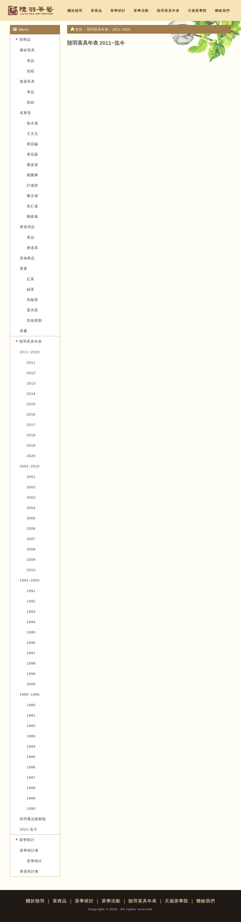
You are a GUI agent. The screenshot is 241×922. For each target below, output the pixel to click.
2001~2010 (30, 466)
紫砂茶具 (27, 50)
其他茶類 (34, 320)
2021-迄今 (28, 829)
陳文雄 (32, 196)
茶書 (23, 331)
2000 (31, 684)
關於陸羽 (75, 10)
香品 (30, 237)
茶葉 (23, 268)
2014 (31, 394)
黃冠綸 (32, 144)
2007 (31, 539)
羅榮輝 (32, 175)
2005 (31, 518)
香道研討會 (29, 871)
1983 (31, 736)
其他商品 (27, 258)
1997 (31, 653)
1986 (31, 767)
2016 (31, 414)
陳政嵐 (32, 216)
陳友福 (32, 165)
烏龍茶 (32, 300)
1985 (31, 757)
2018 (31, 435)
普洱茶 (32, 310)
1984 (31, 746)
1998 (31, 663)
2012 (31, 373)
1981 (31, 715)
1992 (31, 601)
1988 (31, 788)
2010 (31, 570)
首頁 (76, 29)
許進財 (32, 185)
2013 (31, 383)
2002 (31, 487)
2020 (31, 456)
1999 (31, 674)
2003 (31, 497)
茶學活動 (141, 10)
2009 (31, 559)
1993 (31, 611)
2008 (31, 549)
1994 (31, 622)
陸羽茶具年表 (168, 10)
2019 (31, 445)
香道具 (32, 248)
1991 (31, 591)
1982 (31, 726)
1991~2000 (30, 580)
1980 (31, 705)
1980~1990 (30, 694)
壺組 (30, 71)
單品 (30, 61)
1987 (31, 777)
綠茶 (30, 289)
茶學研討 (117, 10)
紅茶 (30, 279)
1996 (31, 643)
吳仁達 (32, 206)
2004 (31, 508)
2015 (31, 404)
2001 (31, 477)
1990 (31, 808)
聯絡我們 (222, 10)
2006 (31, 528)
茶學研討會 (29, 850)
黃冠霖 (32, 154)
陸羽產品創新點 (33, 819)
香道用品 (27, 227)
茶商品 (96, 10)
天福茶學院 (197, 10)
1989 (31, 798)
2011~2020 (30, 352)
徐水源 (32, 123)
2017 (31, 425)
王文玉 (32, 134)
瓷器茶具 (27, 81)
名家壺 (25, 113)
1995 (31, 632)
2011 (31, 363)
